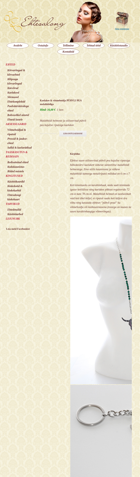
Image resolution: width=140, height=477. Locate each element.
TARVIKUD (13, 203)
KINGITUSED (14, 175)
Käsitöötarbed (15, 214)
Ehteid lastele (15, 119)
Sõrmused (13, 97)
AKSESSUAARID (16, 124)
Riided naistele (15, 171)
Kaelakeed (13, 92)
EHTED (10, 64)
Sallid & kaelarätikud (19, 147)
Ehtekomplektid (16, 101)
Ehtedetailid (14, 209)
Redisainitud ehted (17, 162)
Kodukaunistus (15, 166)
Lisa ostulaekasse (73, 134)
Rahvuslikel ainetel (18, 115)
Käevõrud (12, 88)
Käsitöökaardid (16, 181)
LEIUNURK (13, 218)
